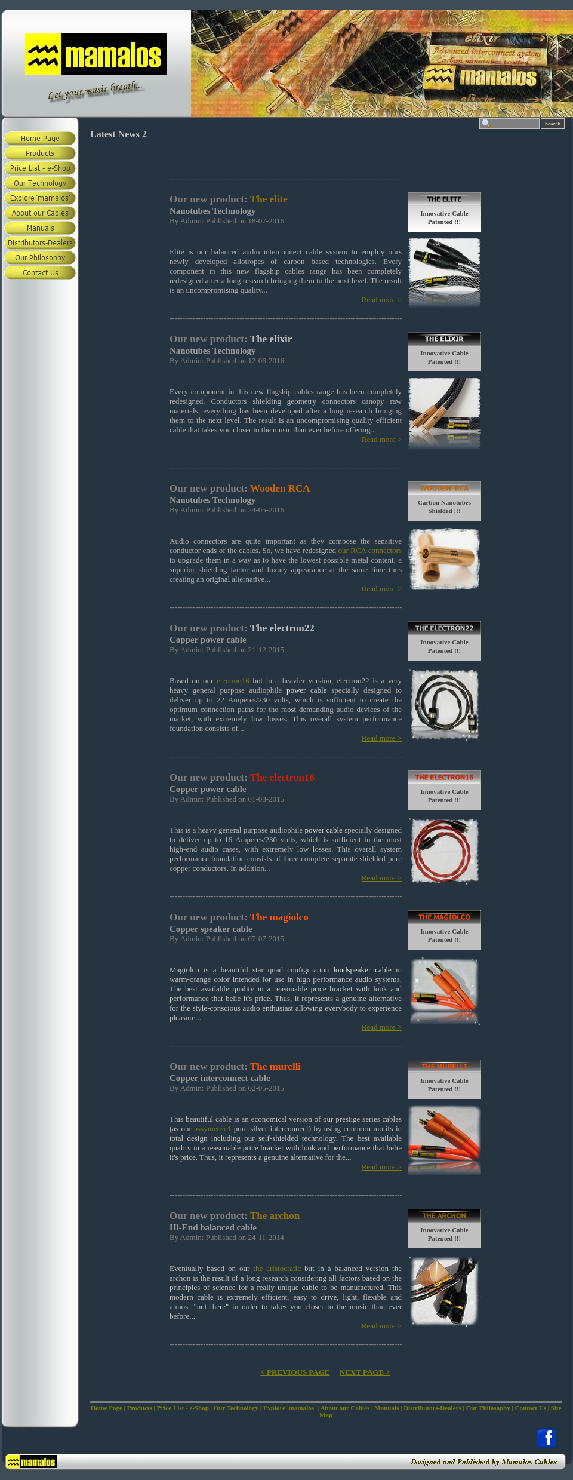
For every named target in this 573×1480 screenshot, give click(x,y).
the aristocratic (277, 1268)
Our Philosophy (488, 1407)
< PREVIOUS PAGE (294, 1372)
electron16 (233, 680)
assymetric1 (212, 1128)
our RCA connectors (370, 550)
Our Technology (236, 1407)
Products (139, 1407)
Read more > (382, 299)
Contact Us (530, 1407)
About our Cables (344, 1407)
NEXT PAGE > (365, 1372)
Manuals (386, 1407)
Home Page (106, 1407)
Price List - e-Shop (183, 1407)
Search (552, 124)
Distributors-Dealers (432, 1407)
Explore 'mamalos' (289, 1407)
